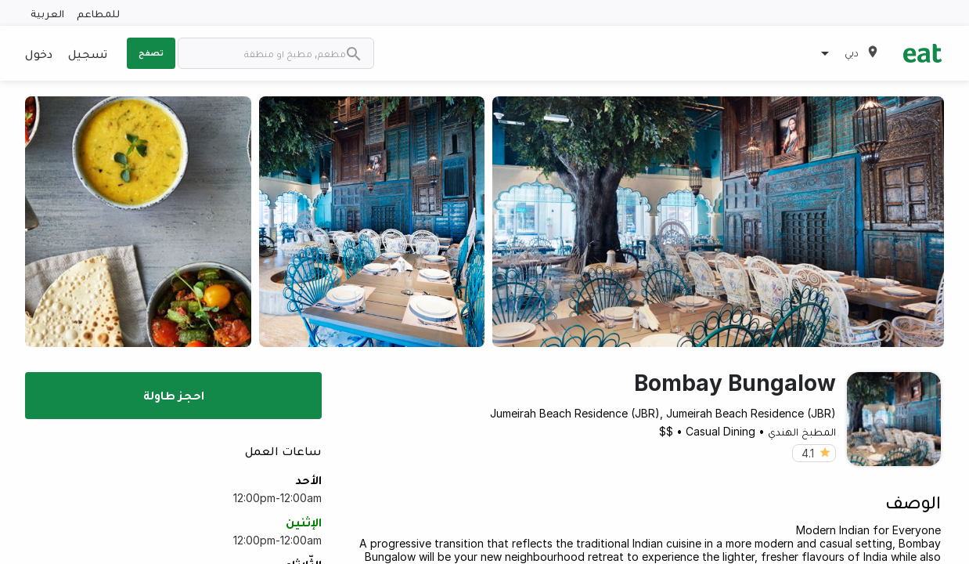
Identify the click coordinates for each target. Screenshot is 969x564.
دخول (38, 53)
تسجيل (87, 53)
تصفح (151, 52)
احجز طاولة (173, 395)
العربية (47, 13)
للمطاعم (98, 13)
